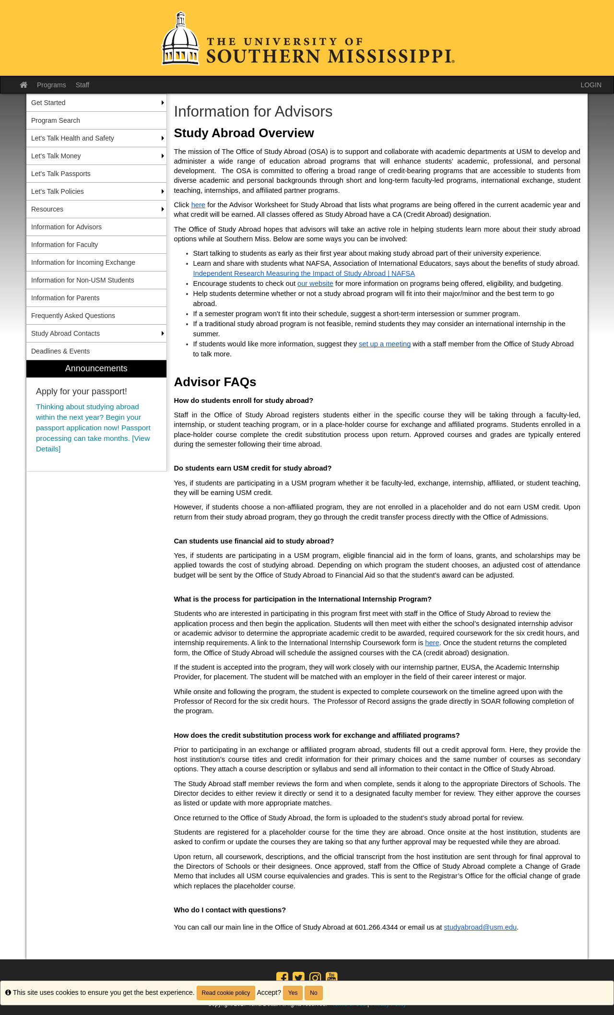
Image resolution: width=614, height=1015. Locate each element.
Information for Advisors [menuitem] (66, 227)
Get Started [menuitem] (48, 102)
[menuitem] (96, 415)
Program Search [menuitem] (55, 120)
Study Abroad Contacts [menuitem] (65, 333)
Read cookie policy (226, 993)
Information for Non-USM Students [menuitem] (82, 280)
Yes (293, 993)
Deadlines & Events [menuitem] (60, 351)
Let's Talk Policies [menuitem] (57, 191)
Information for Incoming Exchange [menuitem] (83, 262)
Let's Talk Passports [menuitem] (61, 173)
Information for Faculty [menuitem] (64, 244)
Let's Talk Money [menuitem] (56, 156)
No (313, 993)
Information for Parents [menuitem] (65, 298)
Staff (83, 85)
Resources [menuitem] (47, 209)
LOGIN (591, 85)
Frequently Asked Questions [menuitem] (73, 315)
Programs (51, 85)
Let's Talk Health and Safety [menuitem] (72, 138)
